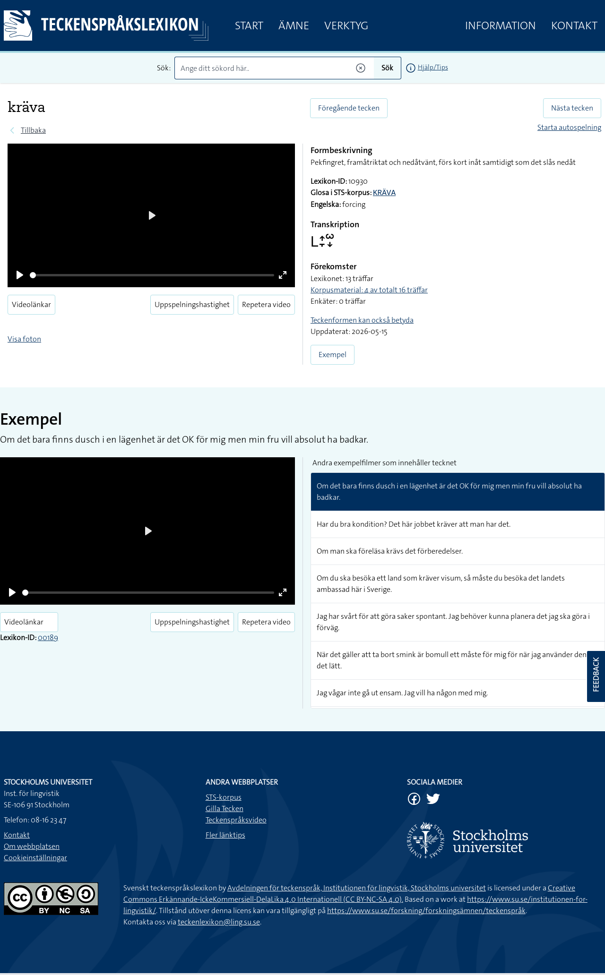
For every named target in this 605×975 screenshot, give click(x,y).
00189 (48, 637)
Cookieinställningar (35, 858)
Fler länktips (225, 835)
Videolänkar (31, 304)
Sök (387, 68)
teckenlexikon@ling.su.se (219, 922)
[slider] (152, 275)
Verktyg (346, 25)
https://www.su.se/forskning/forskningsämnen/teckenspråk (426, 910)
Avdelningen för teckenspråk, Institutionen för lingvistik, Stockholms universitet (356, 888)
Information (500, 25)
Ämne (293, 25)
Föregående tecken (349, 108)
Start (249, 25)
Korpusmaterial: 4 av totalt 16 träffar (369, 290)
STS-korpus (224, 797)
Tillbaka (33, 130)
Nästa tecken (572, 108)
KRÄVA (384, 193)
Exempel (332, 354)
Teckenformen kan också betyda (362, 320)
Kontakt (574, 25)
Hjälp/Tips (433, 67)
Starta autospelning (569, 127)
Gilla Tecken (224, 808)
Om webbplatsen (32, 846)
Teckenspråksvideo (236, 820)
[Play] (19, 274)
